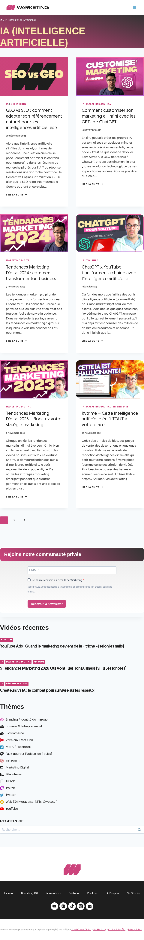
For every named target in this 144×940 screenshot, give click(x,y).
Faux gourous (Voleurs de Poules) (29, 754)
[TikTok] (72, 906)
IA (7, 104)
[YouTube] (54, 906)
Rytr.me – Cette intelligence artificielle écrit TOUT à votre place (110, 419)
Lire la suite (16, 195)
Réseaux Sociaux (17, 684)
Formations (54, 893)
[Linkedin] (63, 906)
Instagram (13, 760)
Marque (39, 662)
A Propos (112, 893)
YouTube (92, 261)
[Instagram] (81, 906)
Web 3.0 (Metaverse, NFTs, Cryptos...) (31, 801)
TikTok (10, 781)
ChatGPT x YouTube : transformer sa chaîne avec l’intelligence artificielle (109, 273)
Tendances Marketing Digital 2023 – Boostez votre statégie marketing (34, 419)
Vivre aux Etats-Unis (19, 740)
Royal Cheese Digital (81, 930)
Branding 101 (29, 893)
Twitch (10, 788)
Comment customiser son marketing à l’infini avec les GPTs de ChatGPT (108, 116)
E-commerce (15, 733)
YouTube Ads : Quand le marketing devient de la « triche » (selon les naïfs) (62, 646)
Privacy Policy (135, 930)
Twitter (11, 795)
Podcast (93, 893)
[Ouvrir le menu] (134, 7)
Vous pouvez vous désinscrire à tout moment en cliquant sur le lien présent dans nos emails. (70, 589)
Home (8, 893)
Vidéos (74, 893)
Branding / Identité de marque (27, 719)
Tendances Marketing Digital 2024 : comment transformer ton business (31, 273)
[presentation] (34, 76)
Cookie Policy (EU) (117, 930)
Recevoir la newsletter (47, 604)
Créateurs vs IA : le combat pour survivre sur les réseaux (47, 691)
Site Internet (19, 104)
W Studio (133, 893)
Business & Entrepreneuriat (24, 726)
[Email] (89, 906)
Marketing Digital (98, 104)
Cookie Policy (99, 930)
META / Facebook (18, 747)
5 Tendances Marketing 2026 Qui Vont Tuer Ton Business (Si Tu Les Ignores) (63, 668)
